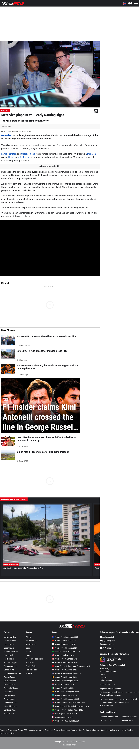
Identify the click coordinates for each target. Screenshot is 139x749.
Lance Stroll (8, 692)
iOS (80, 730)
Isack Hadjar (9, 659)
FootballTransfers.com (109, 717)
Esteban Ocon (9, 684)
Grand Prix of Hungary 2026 (65, 681)
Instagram (65, 730)
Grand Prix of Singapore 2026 (65, 699)
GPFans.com (105, 720)
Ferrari (28, 652)
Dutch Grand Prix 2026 (63, 684)
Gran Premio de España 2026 (65, 692)
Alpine (28, 637)
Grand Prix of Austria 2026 (64, 670)
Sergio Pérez (9, 714)
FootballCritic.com (129, 717)
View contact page (106, 705)
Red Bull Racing (32, 670)
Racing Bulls (31, 666)
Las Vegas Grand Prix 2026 (64, 714)
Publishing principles (91, 730)
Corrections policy (108, 730)
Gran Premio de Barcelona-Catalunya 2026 (71, 666)
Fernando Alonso (11, 688)
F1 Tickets (4, 733)
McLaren (91, 154)
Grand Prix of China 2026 (64, 641)
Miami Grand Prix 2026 (63, 655)
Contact (31, 730)
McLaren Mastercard (34, 659)
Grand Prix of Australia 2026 (65, 637)
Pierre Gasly (9, 655)
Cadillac (29, 648)
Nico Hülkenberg (10, 706)
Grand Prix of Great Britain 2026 (66, 673)
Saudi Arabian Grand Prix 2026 (66, 652)
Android (74, 730)
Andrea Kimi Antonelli (12, 673)
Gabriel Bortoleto (11, 703)
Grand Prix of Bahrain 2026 (64, 648)
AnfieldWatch (127, 720)
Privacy (12, 733)
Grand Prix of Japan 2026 (64, 644)
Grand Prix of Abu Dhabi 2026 (65, 721)
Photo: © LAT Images (9, 106)
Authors (3, 730)
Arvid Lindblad (9, 699)
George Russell (28, 154)
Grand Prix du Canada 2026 (65, 659)
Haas (10, 157)
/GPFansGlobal (107, 648)
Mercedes (4, 110)
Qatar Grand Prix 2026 (63, 717)
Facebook (49, 730)
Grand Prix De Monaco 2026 (65, 662)
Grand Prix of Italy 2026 (63, 688)
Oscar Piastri (9, 648)
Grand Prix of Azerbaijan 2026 (66, 695)
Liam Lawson (9, 695)
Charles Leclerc (10, 641)
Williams (29, 673)
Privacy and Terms (15, 730)
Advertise (40, 730)
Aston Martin (31, 641)
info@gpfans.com (107, 684)
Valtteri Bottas (10, 710)
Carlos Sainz (9, 670)
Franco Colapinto (11, 652)
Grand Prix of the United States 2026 (68, 703)
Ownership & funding (124, 730)
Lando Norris (9, 644)
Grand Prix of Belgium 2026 (64, 677)
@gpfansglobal (107, 641)
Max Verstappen (10, 662)
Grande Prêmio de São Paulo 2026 (67, 710)
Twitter (57, 730)
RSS (25, 730)
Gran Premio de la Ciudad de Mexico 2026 (70, 706)
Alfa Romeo (23, 157)
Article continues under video (49, 166)
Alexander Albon (10, 666)
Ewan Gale (6, 126)
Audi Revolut (31, 644)
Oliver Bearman (10, 681)
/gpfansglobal (107, 637)
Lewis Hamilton (8, 154)
